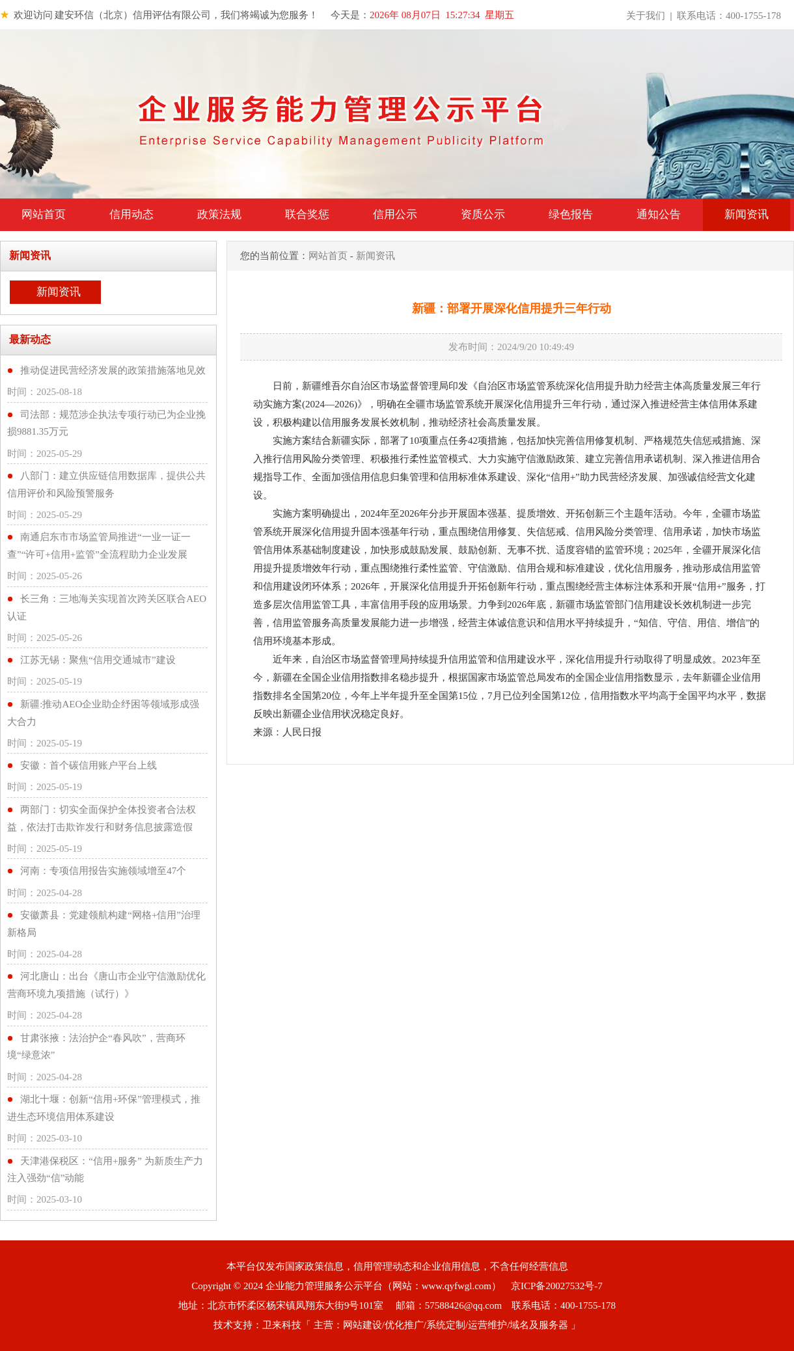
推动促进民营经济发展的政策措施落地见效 (113, 370)
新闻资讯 (746, 214)
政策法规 (219, 214)
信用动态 (131, 214)
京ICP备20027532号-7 (557, 1286)
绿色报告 (571, 214)
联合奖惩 (307, 214)
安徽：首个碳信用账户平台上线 (88, 765)
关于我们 (645, 15)
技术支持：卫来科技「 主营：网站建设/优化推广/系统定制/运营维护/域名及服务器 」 (397, 1325)
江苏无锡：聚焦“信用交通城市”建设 (97, 660)
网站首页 (43, 214)
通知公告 (659, 214)
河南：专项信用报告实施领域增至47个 (103, 871)
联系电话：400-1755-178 (729, 15)
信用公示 (395, 214)
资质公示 (483, 214)
